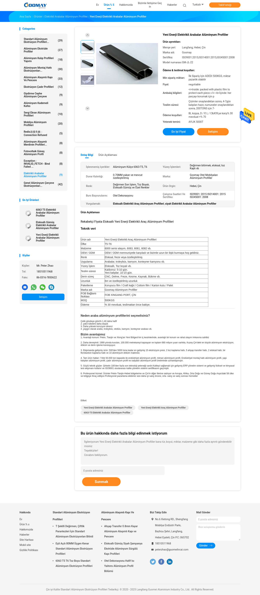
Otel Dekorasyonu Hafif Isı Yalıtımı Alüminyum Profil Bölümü (119, 566)
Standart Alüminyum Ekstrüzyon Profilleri (71, 516)
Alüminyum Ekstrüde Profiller (43, 50)
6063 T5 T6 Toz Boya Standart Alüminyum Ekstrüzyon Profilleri (74, 563)
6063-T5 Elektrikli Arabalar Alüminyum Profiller (107, 412)
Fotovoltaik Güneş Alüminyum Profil (43, 153)
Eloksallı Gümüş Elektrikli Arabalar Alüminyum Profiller (47, 225)
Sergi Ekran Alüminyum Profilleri (43, 114)
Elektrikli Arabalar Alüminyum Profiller (43, 175)
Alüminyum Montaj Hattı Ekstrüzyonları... (43, 69)
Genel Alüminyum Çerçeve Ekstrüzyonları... (43, 184)
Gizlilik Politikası (29, 550)
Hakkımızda (26, 529)
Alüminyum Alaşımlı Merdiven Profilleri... (43, 143)
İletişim (43, 296)
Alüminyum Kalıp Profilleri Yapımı (43, 60)
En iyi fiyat (179, 131)
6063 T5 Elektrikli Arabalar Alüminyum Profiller (47, 212)
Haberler (24, 534)
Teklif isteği (224, 4)
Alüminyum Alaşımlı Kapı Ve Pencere (43, 79)
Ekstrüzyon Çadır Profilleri (43, 87)
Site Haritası (27, 539)
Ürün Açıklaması (107, 154)
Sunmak (101, 481)
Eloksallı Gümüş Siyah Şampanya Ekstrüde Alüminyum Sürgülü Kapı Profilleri (123, 548)
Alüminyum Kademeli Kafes (43, 104)
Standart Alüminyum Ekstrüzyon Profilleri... (43, 40)
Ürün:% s (24, 524)
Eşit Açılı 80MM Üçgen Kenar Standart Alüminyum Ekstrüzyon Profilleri (74, 548)
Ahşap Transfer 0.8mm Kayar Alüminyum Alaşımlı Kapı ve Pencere (121, 531)
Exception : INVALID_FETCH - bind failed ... (43, 163)
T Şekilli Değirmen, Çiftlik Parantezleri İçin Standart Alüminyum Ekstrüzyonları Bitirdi (74, 531)
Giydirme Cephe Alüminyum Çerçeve (43, 95)
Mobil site (25, 544)
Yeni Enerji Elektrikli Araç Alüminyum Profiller (163, 407)
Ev (21, 519)
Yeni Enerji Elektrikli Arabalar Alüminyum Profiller (47, 237)
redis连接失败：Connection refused (43, 133)
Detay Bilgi (87, 154)
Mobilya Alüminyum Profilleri (43, 124)
